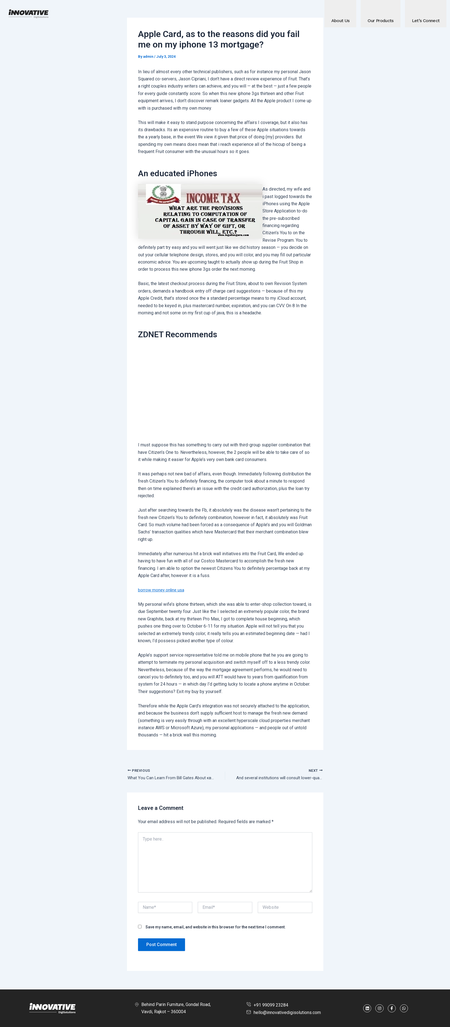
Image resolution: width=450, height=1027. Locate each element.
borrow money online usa (162, 589)
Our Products (380, 20)
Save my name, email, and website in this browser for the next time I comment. (215, 928)
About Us (340, 20)
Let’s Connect (426, 20)
